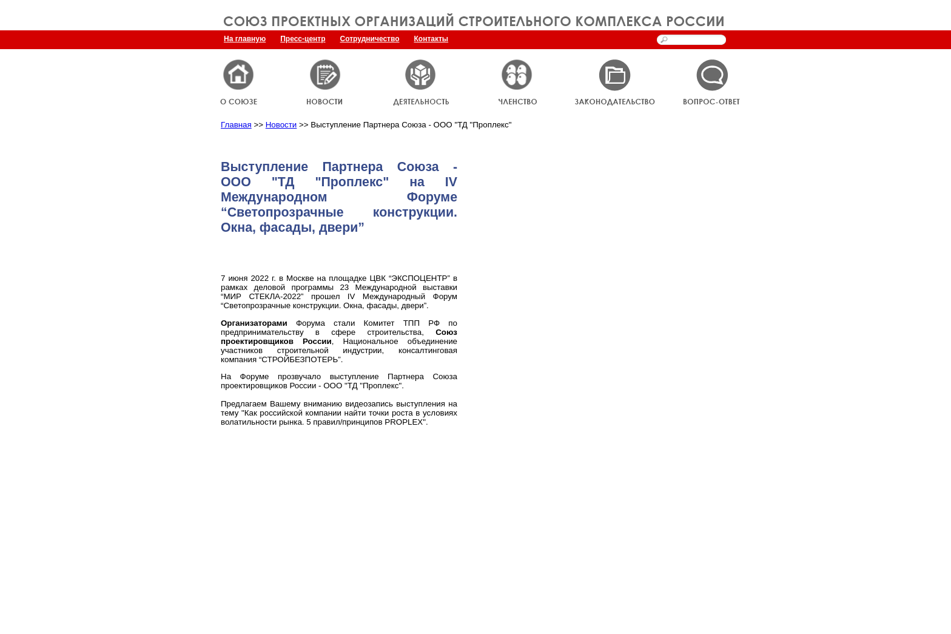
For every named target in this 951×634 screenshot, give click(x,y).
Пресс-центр (302, 39)
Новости (281, 124)
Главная (236, 124)
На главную (245, 39)
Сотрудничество (370, 39)
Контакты (431, 39)
